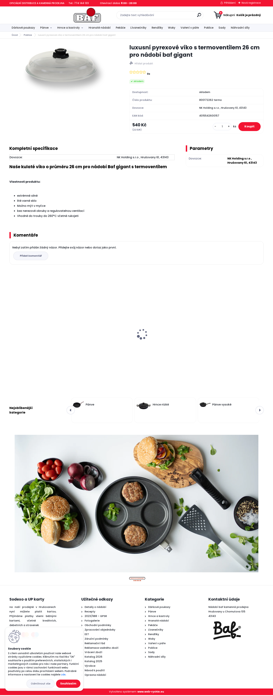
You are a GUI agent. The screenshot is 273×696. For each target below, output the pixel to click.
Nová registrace (251, 3)
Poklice (208, 27)
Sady (222, 27)
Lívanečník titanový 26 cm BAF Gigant (102, 338)
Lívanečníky (138, 27)
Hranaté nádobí (100, 27)
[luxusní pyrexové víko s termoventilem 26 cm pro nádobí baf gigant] (64, 69)
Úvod (15, 35)
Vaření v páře (190, 27)
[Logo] (30, 15)
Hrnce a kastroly (68, 27)
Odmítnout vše (40, 683)
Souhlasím (68, 684)
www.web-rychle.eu (150, 692)
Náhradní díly (240, 27)
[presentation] (11, 329)
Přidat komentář (31, 256)
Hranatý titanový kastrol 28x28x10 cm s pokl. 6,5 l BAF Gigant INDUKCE (167, 339)
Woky (171, 27)
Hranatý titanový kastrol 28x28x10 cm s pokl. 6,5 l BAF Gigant (231, 339)
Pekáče (120, 27)
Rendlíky (157, 27)
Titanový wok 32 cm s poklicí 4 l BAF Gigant (36, 325)
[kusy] (219, 127)
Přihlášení (230, 3)
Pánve (44, 27)
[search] (171, 16)
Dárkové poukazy (23, 27)
